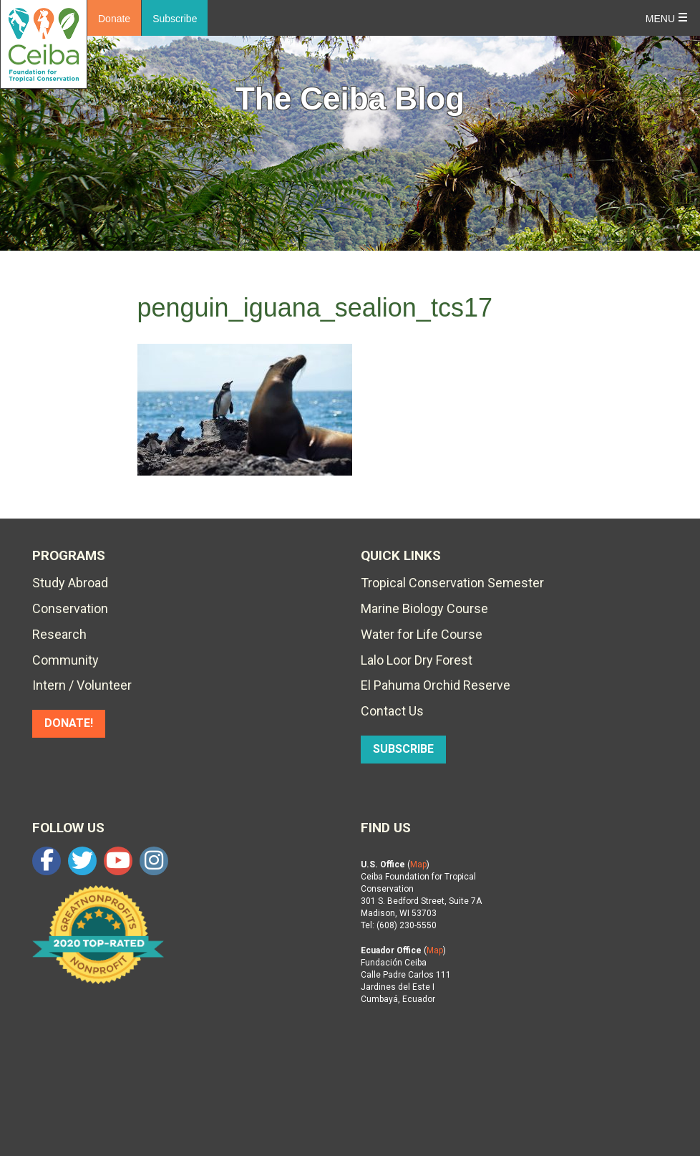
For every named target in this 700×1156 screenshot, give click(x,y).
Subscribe (174, 18)
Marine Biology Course (424, 608)
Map (418, 864)
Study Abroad (70, 582)
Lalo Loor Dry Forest (416, 660)
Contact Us (392, 710)
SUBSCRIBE (403, 749)
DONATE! (68, 723)
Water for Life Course (421, 634)
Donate (114, 18)
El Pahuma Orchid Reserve (435, 685)
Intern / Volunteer (82, 685)
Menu (660, 18)
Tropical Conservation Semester (452, 582)
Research (59, 634)
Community (65, 660)
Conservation (70, 608)
